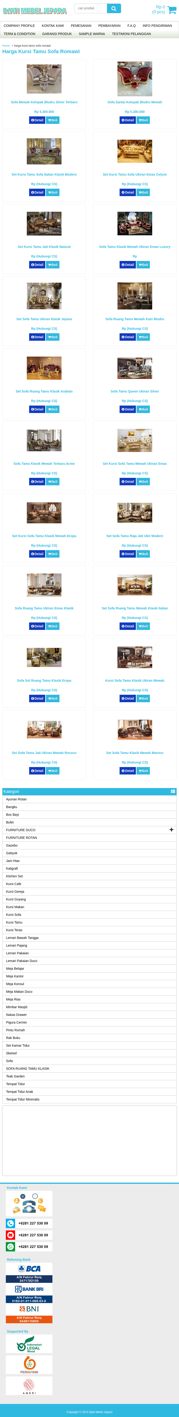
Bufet (10, 822)
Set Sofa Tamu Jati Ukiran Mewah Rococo (44, 753)
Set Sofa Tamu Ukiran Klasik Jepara (44, 319)
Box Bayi (12, 814)
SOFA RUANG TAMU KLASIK (27, 1068)
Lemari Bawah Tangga (22, 938)
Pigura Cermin (16, 1022)
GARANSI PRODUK (57, 34)
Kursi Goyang (16, 899)
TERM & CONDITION (19, 34)
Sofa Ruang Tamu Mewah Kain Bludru (135, 319)
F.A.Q (131, 26)
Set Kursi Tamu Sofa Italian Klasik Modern (44, 174)
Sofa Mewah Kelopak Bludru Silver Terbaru (44, 102)
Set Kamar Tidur (18, 1045)
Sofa (9, 1061)
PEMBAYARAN (109, 26)
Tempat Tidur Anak (19, 1092)
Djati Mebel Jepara (100, 1412)
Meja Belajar (15, 968)
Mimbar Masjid (16, 1007)
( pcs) (159, 10)
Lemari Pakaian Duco (21, 961)
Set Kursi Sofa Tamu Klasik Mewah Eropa (44, 536)
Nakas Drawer (16, 1015)
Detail (37, 120)
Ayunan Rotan (16, 799)
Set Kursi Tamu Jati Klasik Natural (44, 247)
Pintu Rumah (15, 1030)
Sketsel (11, 1053)
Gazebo (11, 845)
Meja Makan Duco (19, 991)
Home (6, 45)
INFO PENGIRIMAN (157, 26)
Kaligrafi (12, 868)
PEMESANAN (81, 26)
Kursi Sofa (13, 915)
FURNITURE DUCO (20, 830)
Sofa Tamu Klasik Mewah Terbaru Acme (44, 463)
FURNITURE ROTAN (21, 838)
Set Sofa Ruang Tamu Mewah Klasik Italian (135, 608)
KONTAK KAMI (53, 26)
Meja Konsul (15, 984)
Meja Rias (13, 999)
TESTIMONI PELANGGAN (131, 34)
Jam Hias (13, 861)
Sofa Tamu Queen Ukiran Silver (135, 391)
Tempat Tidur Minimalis (22, 1099)
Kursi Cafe (13, 884)
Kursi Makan (15, 907)
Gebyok (11, 853)
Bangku (11, 807)
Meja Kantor (15, 976)
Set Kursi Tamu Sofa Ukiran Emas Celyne (135, 174)
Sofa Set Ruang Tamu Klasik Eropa (44, 680)
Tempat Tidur (15, 1084)
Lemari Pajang (16, 945)
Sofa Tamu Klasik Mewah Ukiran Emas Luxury (135, 247)
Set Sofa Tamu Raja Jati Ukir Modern (135, 536)
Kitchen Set (14, 876)
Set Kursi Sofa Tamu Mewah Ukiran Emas (135, 463)
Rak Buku (13, 1038)
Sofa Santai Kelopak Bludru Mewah (134, 102)
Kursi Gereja (15, 891)
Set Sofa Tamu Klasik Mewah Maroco (135, 753)
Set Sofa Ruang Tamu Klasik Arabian (44, 391)
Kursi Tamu (14, 922)
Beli (52, 120)
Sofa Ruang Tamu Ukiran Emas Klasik (44, 608)
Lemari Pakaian (17, 953)
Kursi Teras (14, 930)
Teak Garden (15, 1076)
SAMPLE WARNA (92, 34)
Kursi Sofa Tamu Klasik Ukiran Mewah (134, 680)
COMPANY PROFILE (19, 26)
